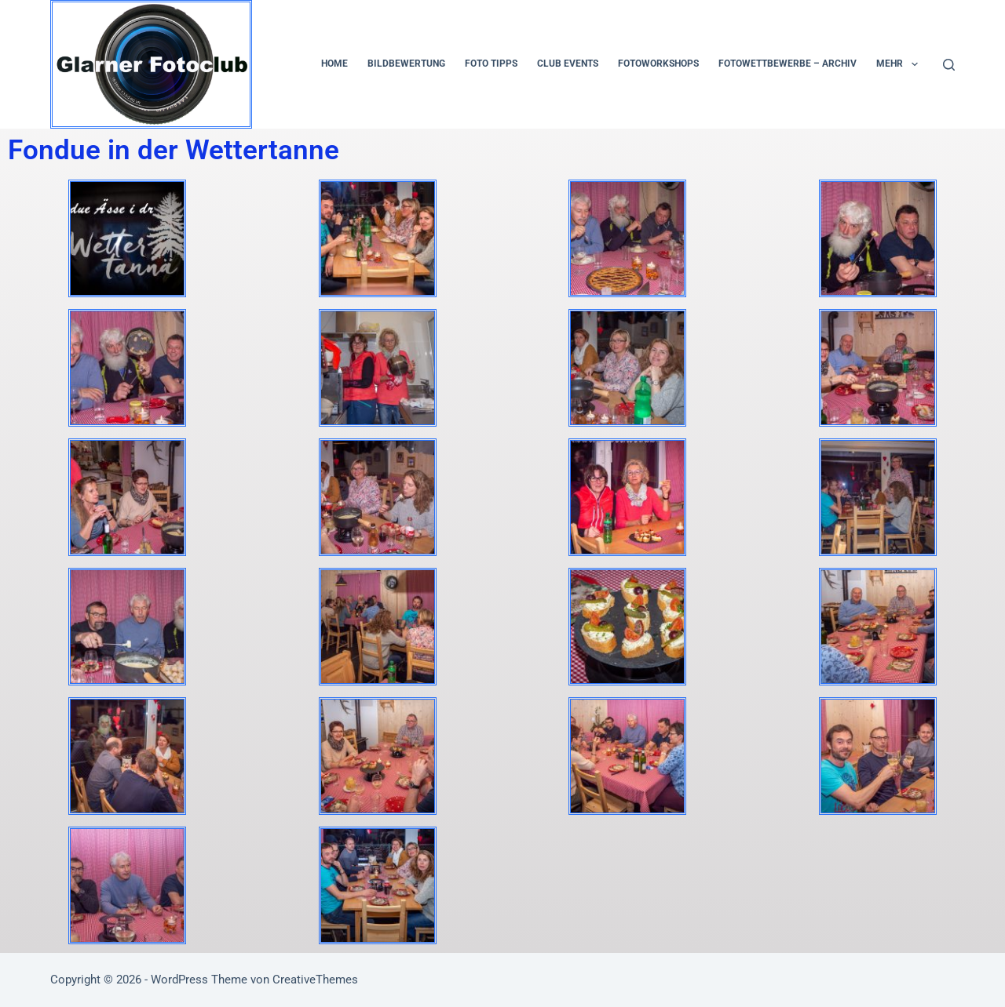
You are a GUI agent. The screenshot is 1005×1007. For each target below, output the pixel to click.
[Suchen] (949, 65)
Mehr (899, 64)
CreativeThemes (315, 979)
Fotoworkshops (658, 63)
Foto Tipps (491, 63)
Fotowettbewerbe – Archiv (787, 63)
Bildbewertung (406, 63)
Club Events (567, 63)
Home (334, 63)
